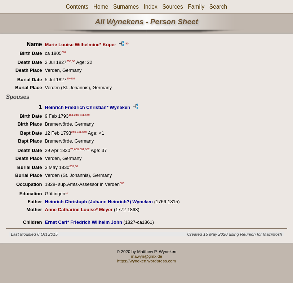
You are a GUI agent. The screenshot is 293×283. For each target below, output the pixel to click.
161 (70, 115)
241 (82, 115)
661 (82, 149)
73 (72, 149)
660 (76, 149)
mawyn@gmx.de (146, 256)
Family (196, 7)
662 (72, 78)
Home (100, 7)
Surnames (126, 7)
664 (64, 52)
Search (218, 7)
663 (122, 183)
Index (150, 7)
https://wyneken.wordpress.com (146, 260)
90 (127, 43)
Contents (77, 7)
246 (76, 115)
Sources (172, 7)
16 (66, 192)
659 (69, 61)
